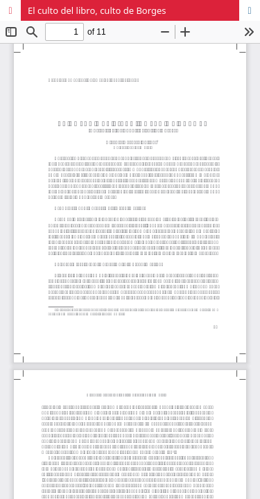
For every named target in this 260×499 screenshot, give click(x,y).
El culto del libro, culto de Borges (97, 10)
